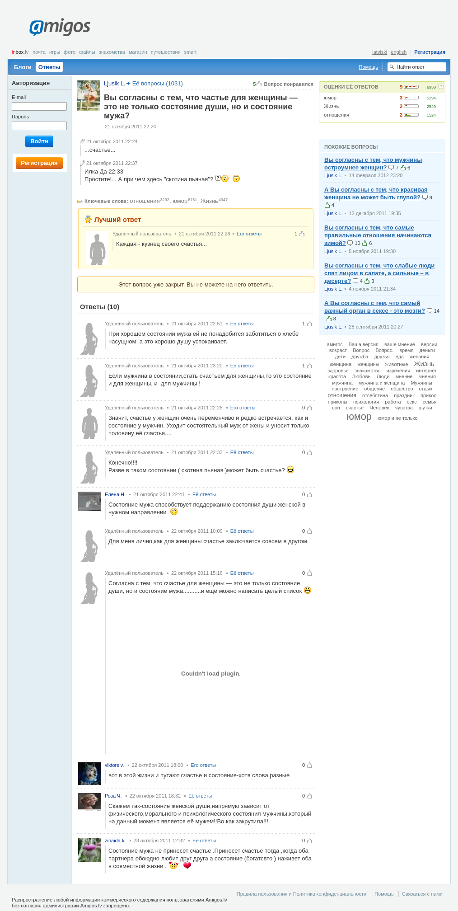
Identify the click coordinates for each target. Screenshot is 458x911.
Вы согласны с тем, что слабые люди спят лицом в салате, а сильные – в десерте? (379, 273)
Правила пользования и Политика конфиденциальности (301, 894)
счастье (355, 407)
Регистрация (429, 52)
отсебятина (375, 395)
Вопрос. (384, 350)
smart (190, 52)
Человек (379, 407)
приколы (337, 401)
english (399, 52)
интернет (426, 370)
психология (366, 401)
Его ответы (249, 233)
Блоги (23, 67)
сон (336, 407)
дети (340, 356)
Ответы (49, 67)
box (20, 52)
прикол (428, 395)
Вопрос (361, 350)
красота (337, 376)
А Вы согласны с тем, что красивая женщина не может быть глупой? (376, 193)
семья (430, 401)
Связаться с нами (422, 894)
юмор (330, 97)
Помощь (369, 67)
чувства (404, 407)
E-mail (19, 97)
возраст (338, 350)
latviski (379, 52)
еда (400, 356)
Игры (54, 52)
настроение (345, 388)
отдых (426, 388)
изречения (398, 370)
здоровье (338, 370)
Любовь (361, 376)
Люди (383, 376)
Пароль (20, 116)
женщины (368, 364)
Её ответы (242, 323)
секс (412, 401)
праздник (404, 395)
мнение (404, 376)
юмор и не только (397, 418)
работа (393, 401)
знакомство (368, 370)
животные (396, 364)
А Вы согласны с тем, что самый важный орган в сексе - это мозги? (374, 307)
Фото (69, 52)
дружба (359, 356)
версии (429, 344)
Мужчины (421, 382)
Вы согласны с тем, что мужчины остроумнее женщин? (373, 163)
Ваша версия (364, 344)
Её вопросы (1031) (157, 83)
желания (419, 356)
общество (402, 388)
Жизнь (331, 106)
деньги (427, 350)
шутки (425, 407)
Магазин (138, 52)
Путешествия (166, 52)
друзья (381, 356)
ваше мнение (399, 344)
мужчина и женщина (382, 382)
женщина (340, 364)
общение (374, 388)
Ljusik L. (333, 175)
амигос (335, 344)
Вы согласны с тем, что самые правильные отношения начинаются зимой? (377, 235)
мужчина (342, 382)
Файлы (87, 52)
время (406, 350)
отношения (336, 114)
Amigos (59, 27)
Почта (39, 52)
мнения (427, 376)
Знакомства (112, 52)
